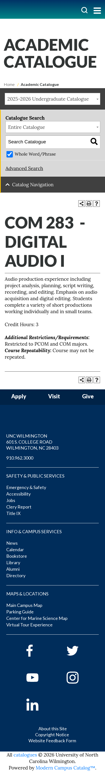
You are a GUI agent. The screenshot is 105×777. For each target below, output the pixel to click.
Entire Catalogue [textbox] (26, 127)
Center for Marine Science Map (37, 618)
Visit (54, 396)
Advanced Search (24, 168)
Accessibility (18, 494)
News (12, 543)
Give (88, 396)
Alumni (13, 569)
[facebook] (39, 651)
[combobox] (52, 99)
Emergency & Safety (26, 487)
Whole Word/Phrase (35, 154)
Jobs (10, 500)
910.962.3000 (19, 458)
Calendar (15, 549)
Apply (18, 396)
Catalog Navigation (33, 185)
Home (9, 84)
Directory (15, 575)
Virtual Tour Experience (29, 624)
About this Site (52, 728)
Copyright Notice (52, 734)
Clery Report (18, 507)
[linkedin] (39, 705)
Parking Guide (20, 611)
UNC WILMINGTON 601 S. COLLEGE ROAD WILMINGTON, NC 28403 (32, 442)
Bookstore (16, 556)
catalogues (25, 755)
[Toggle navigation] (97, 11)
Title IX (13, 513)
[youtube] (39, 678)
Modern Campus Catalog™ (65, 768)
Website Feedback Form (52, 740)
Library (13, 562)
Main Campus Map (24, 605)
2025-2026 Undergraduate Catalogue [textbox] (48, 99)
